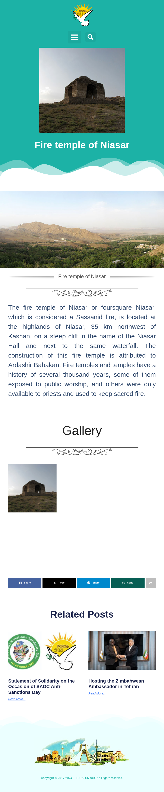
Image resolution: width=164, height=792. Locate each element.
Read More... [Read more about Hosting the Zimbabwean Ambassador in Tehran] (97, 693)
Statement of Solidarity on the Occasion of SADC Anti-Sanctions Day (41, 686)
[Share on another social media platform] (151, 583)
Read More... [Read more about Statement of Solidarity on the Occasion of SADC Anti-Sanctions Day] (16, 698)
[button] (74, 37)
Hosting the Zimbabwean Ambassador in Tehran (116, 683)
